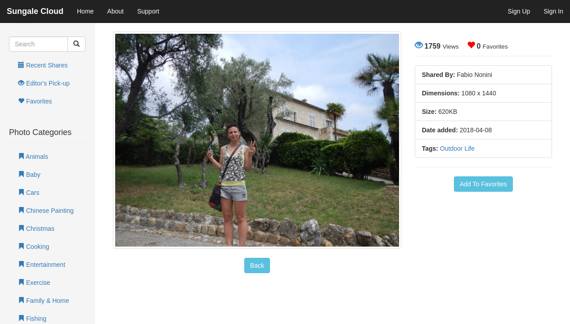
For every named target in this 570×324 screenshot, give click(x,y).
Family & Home (43, 300)
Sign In (553, 11)
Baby (29, 174)
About (115, 11)
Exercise (34, 282)
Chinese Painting (46, 210)
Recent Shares (43, 65)
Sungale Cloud (35, 11)
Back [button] (257, 265)
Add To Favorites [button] (483, 184)
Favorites (35, 101)
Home (85, 11)
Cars (28, 192)
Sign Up (519, 11)
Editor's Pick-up (44, 83)
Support (148, 11)
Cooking (33, 246)
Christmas (36, 228)
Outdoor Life (457, 148)
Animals (33, 156)
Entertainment (41, 264)
